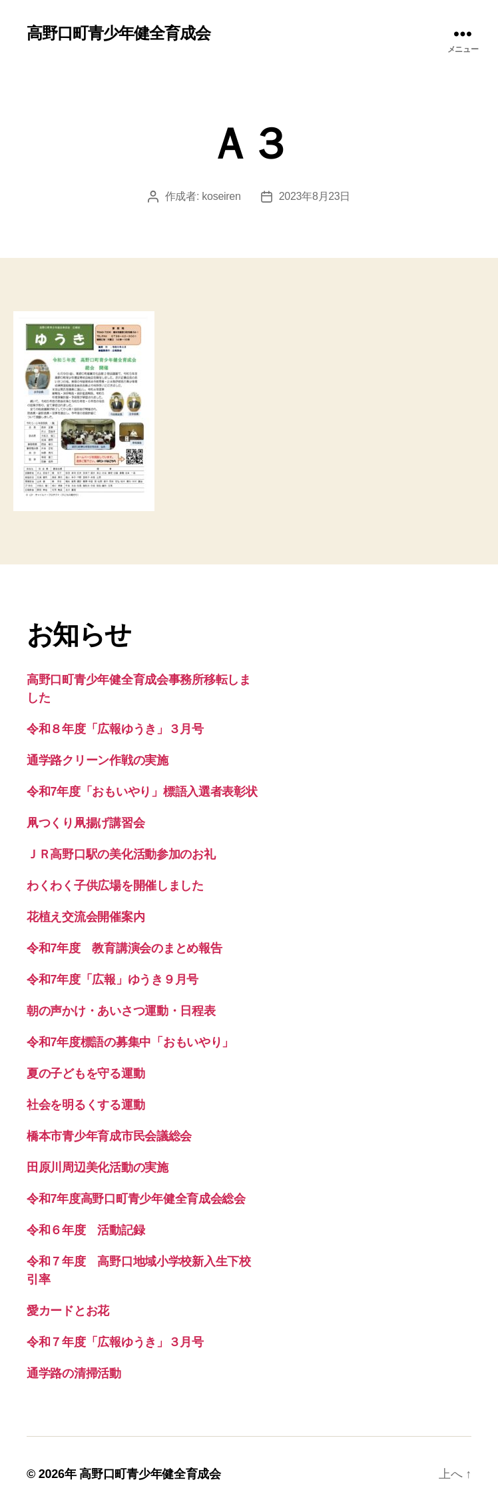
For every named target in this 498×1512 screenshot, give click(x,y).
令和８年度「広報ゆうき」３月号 (115, 729)
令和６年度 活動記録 (85, 1230)
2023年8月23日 (315, 196)
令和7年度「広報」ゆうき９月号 (112, 979)
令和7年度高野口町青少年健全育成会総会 (136, 1198)
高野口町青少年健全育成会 (118, 33)
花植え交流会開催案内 (85, 917)
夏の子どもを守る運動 (85, 1073)
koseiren (221, 196)
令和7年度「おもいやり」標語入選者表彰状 (142, 791)
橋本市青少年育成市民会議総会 (109, 1136)
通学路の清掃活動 (74, 1373)
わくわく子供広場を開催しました (115, 885)
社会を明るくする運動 (85, 1105)
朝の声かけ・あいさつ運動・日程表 (121, 1011)
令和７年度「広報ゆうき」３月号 (115, 1342)
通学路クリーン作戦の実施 (97, 760)
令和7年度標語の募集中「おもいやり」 (130, 1042)
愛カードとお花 (68, 1310)
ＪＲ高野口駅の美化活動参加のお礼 (121, 854)
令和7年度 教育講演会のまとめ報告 (124, 948)
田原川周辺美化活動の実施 (97, 1167)
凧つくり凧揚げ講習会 (85, 823)
